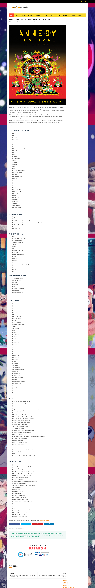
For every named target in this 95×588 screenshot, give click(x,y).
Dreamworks (74, 107)
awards (81, 99)
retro (77, 109)
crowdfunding (72, 109)
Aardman (65, 109)
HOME (81, 585)
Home (11, 15)
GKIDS (65, 99)
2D (73, 99)
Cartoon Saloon (67, 107)
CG (74, 97)
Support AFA (66, 29)
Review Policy (66, 24)
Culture (73, 15)
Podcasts (38, 15)
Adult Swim (81, 107)
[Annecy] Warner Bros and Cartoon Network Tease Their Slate (77, 62)
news (38, 21)
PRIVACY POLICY (47, 586)
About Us (65, 19)
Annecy (27, 21)
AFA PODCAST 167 (67, 194)
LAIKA (72, 112)
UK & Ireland (78, 97)
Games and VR (65, 15)
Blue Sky (76, 112)
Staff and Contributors (69, 30)
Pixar (80, 102)
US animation (80, 104)
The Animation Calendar (68, 25)
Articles (30, 15)
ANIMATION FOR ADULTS (30, 586)
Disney (77, 99)
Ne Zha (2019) (74, 67)
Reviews (23, 15)
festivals (34, 21)
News (16, 15)
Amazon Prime (66, 112)
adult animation (67, 102)
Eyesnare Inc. (41, 586)
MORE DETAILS (50, 552)
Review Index (66, 22)
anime (65, 97)
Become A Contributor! (68, 32)
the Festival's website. (44, 515)
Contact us (65, 20)
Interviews (46, 15)
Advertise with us (67, 27)
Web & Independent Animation (70, 104)
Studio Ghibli (75, 102)
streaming (70, 97)
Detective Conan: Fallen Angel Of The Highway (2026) (78, 87)
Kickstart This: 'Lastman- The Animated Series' (77, 74)
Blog (52, 15)
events (31, 21)
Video (58, 15)
